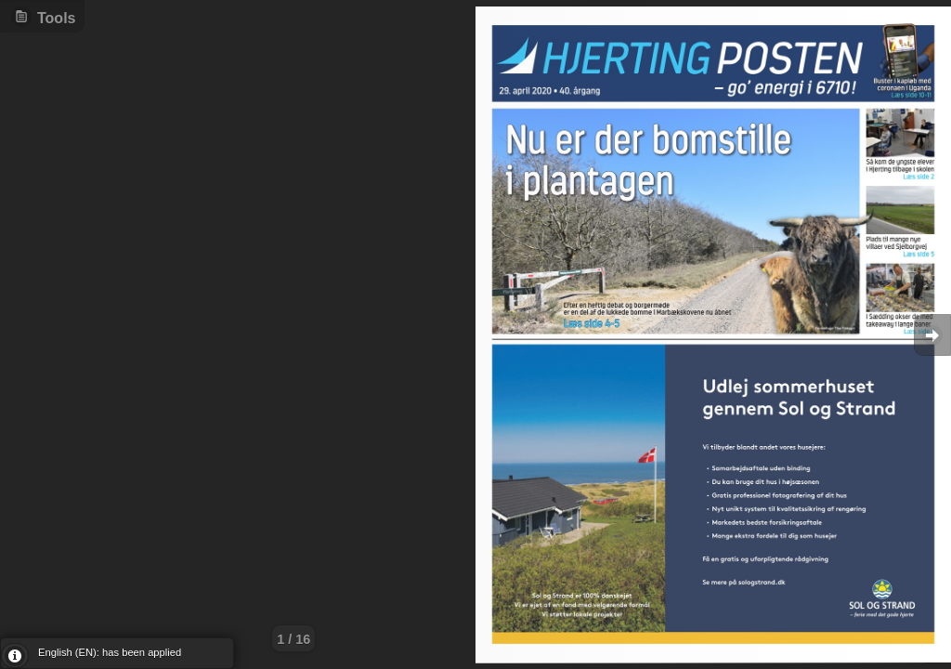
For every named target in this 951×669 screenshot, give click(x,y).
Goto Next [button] (932, 335)
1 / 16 (293, 639)
